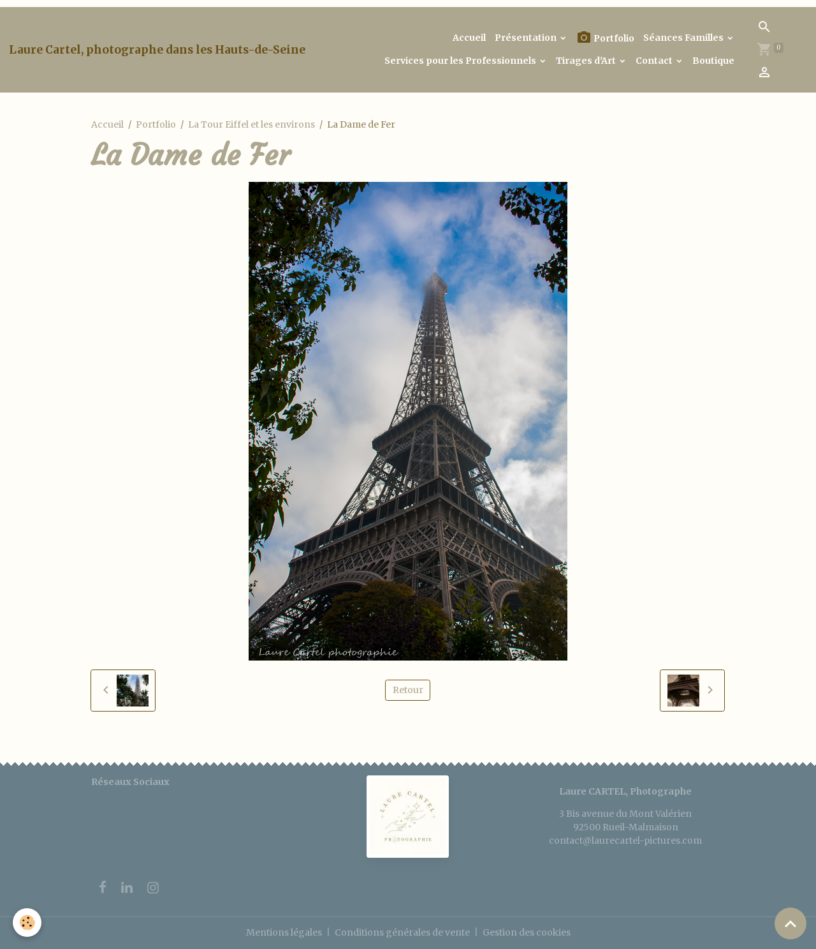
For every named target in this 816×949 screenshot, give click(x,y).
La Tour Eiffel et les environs (251, 124)
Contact (655, 60)
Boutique (713, 60)
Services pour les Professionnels (461, 60)
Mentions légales (284, 932)
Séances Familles (684, 37)
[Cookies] (27, 922)
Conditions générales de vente (402, 932)
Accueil (469, 37)
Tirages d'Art (587, 60)
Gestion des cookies (527, 932)
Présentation (526, 37)
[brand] (157, 49)
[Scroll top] (790, 923)
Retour (408, 690)
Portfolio (605, 38)
